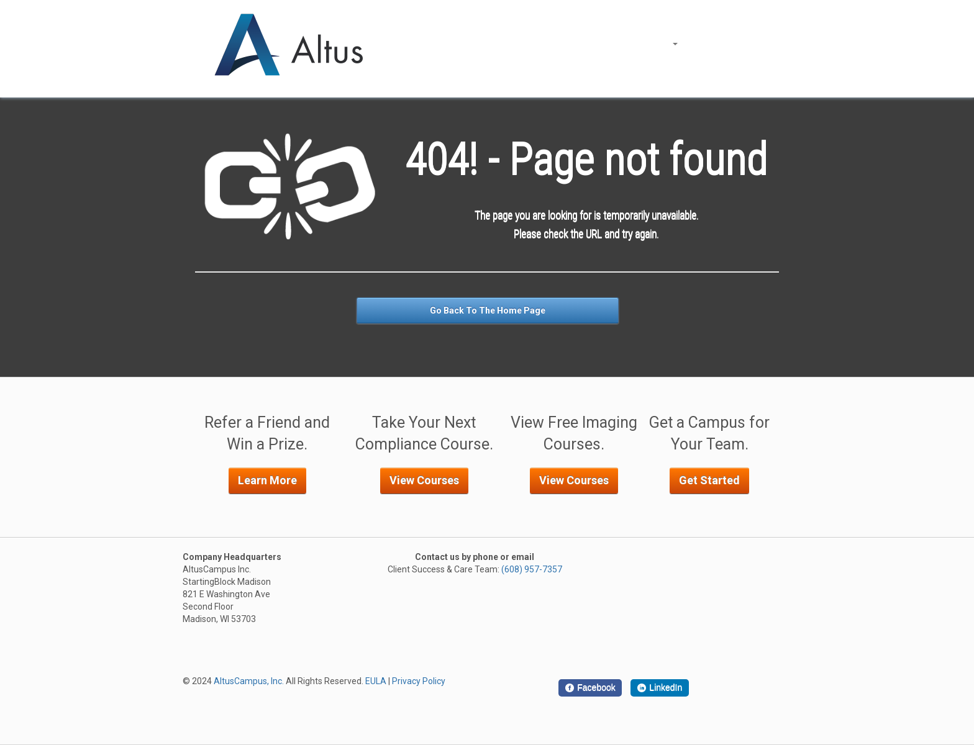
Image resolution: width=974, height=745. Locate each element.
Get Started (709, 480)
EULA (375, 681)
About (608, 43)
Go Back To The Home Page (487, 310)
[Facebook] (590, 688)
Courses (658, 43)
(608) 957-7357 (531, 569)
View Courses (424, 480)
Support (754, 43)
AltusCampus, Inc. (249, 681)
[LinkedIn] (659, 688)
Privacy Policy (418, 681)
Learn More (267, 480)
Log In (707, 43)
